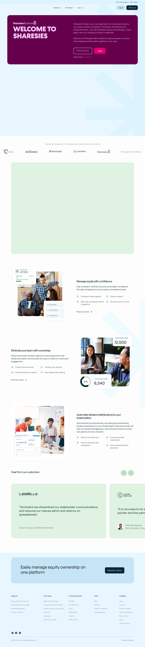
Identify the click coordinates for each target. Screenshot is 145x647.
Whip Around (73, 620)
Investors (47, 612)
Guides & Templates (100, 609)
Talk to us (132, 8)
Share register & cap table (20, 605)
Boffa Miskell (73, 612)
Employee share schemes (20, 601)
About (121, 601)
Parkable (72, 601)
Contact (135, 2)
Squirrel (71, 616)
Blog (95, 601)
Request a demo (21, 123)
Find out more (83, 51)
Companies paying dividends (53, 605)
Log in (120, 8)
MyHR (71, 609)
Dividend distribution (18, 609)
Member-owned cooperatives (54, 609)
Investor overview (17, 612)
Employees (47, 616)
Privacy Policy (123, 616)
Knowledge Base (99, 612)
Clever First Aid (74, 605)
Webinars (97, 605)
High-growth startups (51, 601)
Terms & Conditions (126, 612)
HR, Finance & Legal (50, 620)
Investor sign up (124, 2)
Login (99, 50)
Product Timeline (125, 609)
